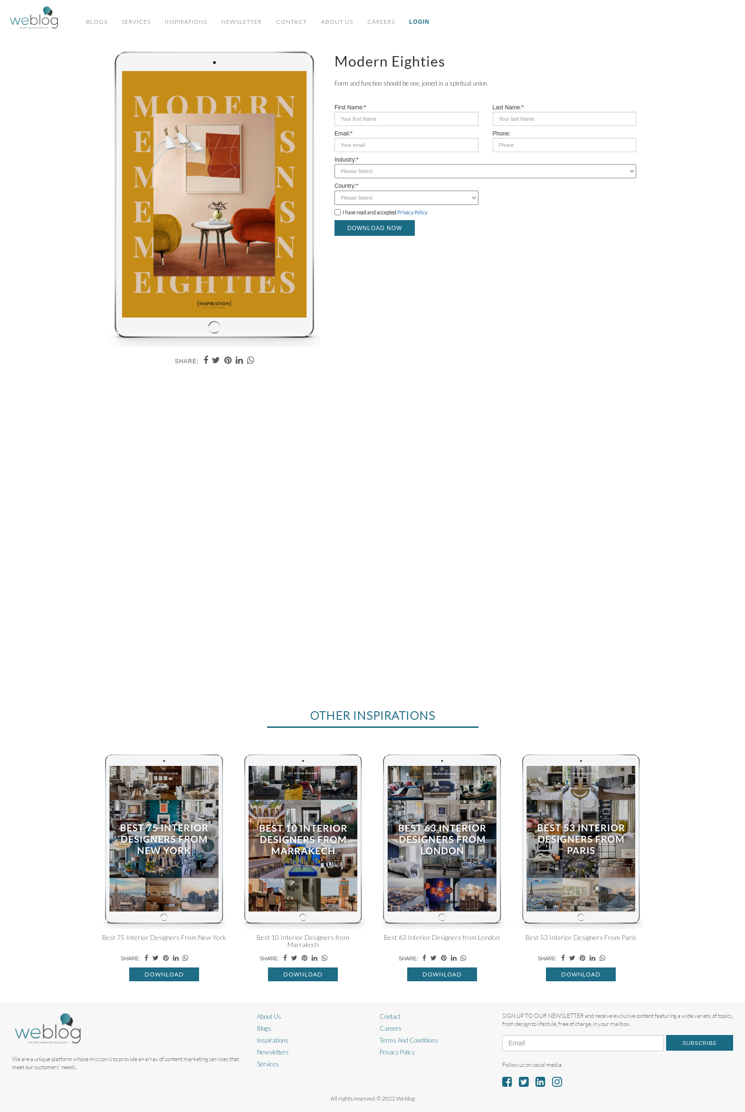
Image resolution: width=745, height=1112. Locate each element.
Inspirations (186, 21)
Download (164, 974)
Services (136, 21)
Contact (291, 21)
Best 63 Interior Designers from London (442, 937)
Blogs (96, 21)
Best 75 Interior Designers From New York (164, 937)
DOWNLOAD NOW (374, 228)
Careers (381, 21)
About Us (337, 21)
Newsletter (241, 21)
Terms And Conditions (409, 1040)
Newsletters (273, 1052)
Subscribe (699, 1043)
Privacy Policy (412, 212)
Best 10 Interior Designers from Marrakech (303, 940)
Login (419, 22)
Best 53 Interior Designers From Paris (580, 937)
